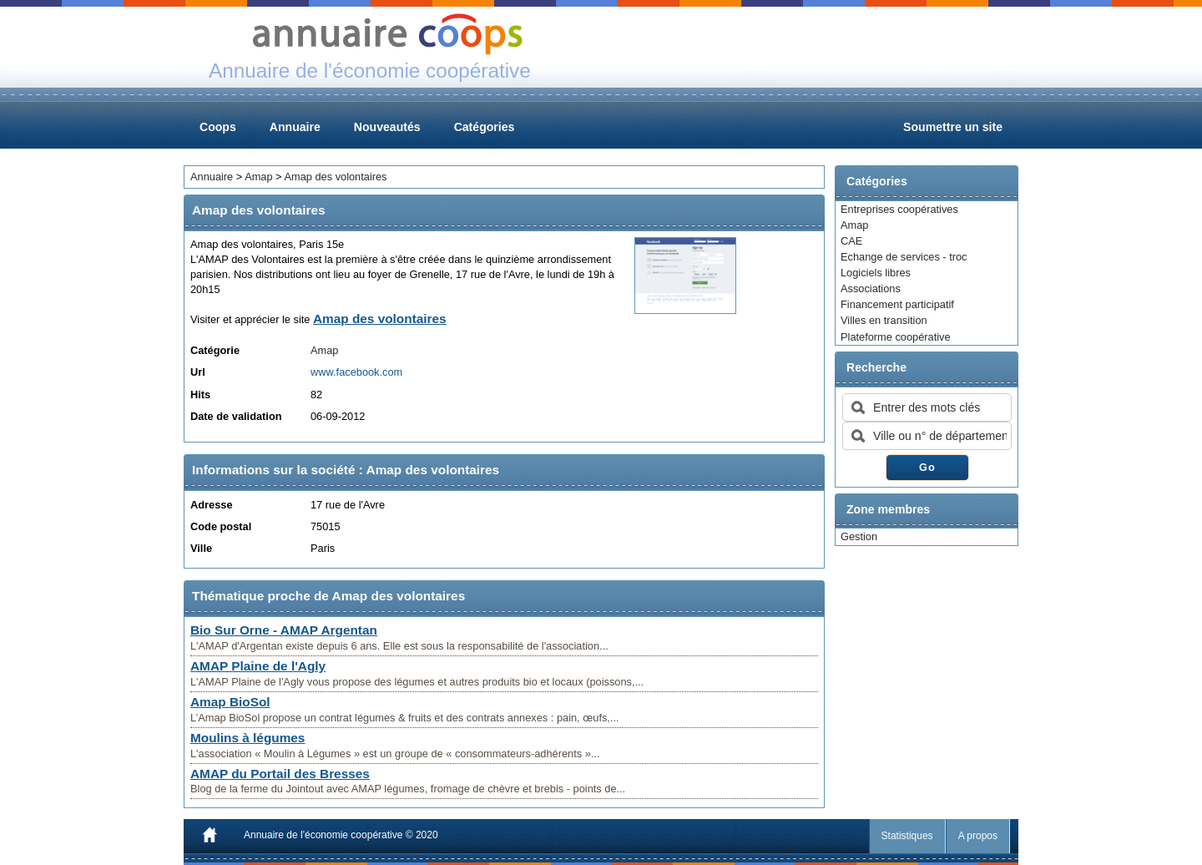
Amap (854, 225)
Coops (217, 127)
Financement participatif (897, 304)
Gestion (859, 536)
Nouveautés (387, 127)
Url (197, 372)
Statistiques (907, 836)
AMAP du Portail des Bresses (280, 773)
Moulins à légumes (247, 738)
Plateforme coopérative (896, 337)
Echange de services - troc (904, 256)
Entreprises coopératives (899, 209)
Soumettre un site (953, 127)
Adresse (211, 504)
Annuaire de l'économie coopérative (323, 835)
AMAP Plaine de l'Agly (258, 666)
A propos (977, 836)
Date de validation (236, 416)
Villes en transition (884, 320)
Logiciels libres (876, 272)
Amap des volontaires (335, 176)
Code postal (220, 526)
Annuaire (295, 127)
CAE (851, 241)
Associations (871, 288)
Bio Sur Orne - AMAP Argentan (283, 630)
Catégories (484, 127)
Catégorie (215, 350)
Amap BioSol (230, 702)
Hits (200, 394)
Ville (201, 548)
